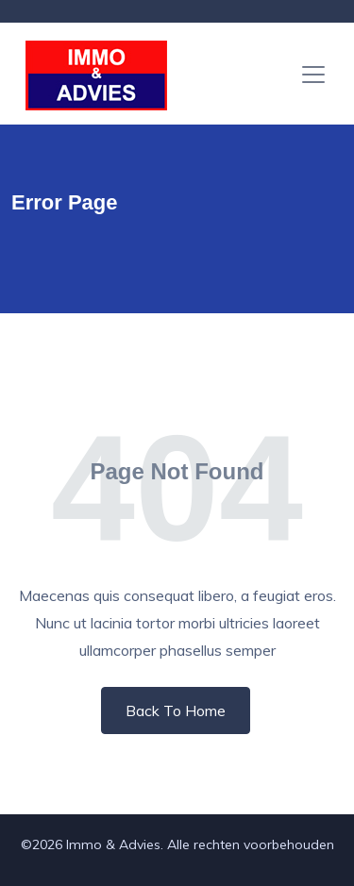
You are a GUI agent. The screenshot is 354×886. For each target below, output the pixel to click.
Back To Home (176, 710)
